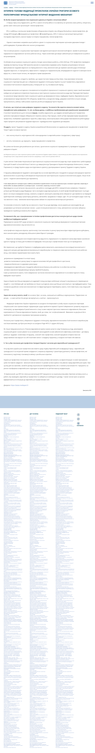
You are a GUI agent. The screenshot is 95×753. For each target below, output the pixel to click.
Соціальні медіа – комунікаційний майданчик (12, 688)
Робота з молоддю (7, 670)
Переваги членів (7, 599)
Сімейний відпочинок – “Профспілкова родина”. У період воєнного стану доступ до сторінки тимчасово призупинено (13, 682)
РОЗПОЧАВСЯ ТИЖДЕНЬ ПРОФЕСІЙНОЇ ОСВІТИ (12, 675)
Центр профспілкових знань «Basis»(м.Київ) (12, 730)
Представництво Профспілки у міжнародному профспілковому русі (12, 637)
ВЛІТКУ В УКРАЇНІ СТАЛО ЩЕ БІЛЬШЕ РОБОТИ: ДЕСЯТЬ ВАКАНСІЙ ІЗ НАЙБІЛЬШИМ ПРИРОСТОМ (13, 460)
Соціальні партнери (7, 689)
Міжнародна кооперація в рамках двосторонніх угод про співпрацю (12, 549)
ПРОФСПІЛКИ (6, 663)
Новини (11, 7)
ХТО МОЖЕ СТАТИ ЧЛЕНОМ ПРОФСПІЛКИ (11, 727)
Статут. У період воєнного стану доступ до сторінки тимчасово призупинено (11, 704)
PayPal (5, 428)
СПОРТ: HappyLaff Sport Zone (9, 697)
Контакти (5, 535)
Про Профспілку (7, 641)
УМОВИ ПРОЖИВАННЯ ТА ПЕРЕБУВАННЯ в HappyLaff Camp (11, 712)
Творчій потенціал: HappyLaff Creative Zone (12, 705)
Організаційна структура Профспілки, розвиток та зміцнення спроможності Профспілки (13, 582)
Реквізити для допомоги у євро (9, 667)
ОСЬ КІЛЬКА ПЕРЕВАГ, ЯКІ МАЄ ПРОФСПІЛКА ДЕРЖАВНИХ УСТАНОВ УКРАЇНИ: (12, 592)
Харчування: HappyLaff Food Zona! (10, 725)
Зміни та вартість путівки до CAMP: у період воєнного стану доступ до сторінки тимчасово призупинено (12, 504)
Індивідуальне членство (8, 511)
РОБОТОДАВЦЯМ (7, 673)
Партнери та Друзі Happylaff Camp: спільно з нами (13, 598)
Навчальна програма (8, 553)
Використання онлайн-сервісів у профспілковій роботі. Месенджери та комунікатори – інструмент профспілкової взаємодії (13, 450)
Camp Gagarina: (6, 423)
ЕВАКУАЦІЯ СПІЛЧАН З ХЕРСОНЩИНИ (10, 480)
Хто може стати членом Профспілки (10, 726)
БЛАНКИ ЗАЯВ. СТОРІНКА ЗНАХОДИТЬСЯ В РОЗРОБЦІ (11, 437)
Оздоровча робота (7, 576)
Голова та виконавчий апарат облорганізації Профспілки (12, 466)
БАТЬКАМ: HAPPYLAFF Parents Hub (10, 435)
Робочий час (6, 674)
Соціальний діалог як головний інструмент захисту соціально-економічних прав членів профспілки (13, 687)
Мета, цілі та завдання (8, 545)
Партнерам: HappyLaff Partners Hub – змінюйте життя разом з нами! (12, 597)
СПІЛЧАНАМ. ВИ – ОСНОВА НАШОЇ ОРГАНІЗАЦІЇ (12, 693)
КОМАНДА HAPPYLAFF (7, 529)
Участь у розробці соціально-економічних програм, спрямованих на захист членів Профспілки (11, 720)
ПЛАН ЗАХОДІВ (6, 614)
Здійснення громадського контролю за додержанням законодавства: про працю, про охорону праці (12, 498)
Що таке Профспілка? (8, 741)
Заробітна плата (7, 484)
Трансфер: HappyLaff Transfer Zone (10, 706)
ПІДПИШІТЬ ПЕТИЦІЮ (8, 609)
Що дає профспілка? (7, 740)
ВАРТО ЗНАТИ (6, 441)
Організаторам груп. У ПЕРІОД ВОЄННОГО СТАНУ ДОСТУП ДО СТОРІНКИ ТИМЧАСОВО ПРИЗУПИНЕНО (13, 579)
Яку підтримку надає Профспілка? (10, 747)
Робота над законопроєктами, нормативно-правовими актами (12, 672)
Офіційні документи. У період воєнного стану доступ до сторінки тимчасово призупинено (12, 595)
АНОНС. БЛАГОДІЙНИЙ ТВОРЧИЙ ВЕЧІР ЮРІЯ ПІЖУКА (12, 432)
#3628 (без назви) (7, 417)
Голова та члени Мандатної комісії (10, 467)
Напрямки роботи (7, 562)
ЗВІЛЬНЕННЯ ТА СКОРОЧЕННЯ (9, 495)
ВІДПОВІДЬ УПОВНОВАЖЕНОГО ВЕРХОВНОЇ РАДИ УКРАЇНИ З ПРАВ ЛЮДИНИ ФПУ (13, 456)
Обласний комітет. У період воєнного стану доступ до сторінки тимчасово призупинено (13, 572)
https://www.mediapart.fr (19, 385)
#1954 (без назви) (7, 419)
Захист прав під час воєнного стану (10, 485)
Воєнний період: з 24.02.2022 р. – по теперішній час (12, 462)
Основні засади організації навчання (10, 590)
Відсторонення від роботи (8, 458)
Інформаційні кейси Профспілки (9, 514)
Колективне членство (8, 524)
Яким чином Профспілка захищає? (10, 743)
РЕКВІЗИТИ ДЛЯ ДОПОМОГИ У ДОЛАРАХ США (12, 666)
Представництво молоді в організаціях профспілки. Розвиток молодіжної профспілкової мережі (13, 634)
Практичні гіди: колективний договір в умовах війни (12, 632)
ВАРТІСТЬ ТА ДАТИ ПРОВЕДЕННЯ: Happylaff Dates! (13, 440)
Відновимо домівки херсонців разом (10, 454)
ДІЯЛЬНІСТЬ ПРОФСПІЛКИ (8, 475)
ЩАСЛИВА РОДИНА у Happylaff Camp (10, 739)
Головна (6, 7)
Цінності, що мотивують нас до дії (10, 731)
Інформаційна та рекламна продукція (10, 513)
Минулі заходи (6, 547)
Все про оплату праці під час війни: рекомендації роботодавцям (13, 464)
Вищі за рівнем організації (9, 452)
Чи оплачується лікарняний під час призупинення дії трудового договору (13, 733)
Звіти (5, 496)
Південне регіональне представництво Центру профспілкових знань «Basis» (12, 601)
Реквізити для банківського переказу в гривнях (12, 665)
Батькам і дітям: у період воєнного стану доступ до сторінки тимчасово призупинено (12, 433)
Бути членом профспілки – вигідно (10, 438)
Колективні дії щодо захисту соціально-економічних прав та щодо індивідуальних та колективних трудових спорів (12, 526)
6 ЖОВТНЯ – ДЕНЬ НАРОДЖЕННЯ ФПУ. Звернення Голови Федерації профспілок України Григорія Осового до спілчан (13, 421)
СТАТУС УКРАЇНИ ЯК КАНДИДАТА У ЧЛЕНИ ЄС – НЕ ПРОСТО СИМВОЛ (13, 702)
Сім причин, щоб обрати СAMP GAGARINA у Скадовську (11, 680)
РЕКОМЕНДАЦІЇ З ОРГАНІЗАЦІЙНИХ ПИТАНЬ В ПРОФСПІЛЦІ (12, 669)
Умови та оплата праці (8, 713)
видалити (5, 446)
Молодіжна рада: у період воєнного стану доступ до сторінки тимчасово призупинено (13, 552)
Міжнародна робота (7, 550)
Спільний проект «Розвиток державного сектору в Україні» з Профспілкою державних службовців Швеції (13, 695)
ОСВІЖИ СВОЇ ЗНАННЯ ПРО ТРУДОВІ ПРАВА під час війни (13, 589)
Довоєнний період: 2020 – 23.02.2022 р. (11, 476)
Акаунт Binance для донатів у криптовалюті (12, 430)
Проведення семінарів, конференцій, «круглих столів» (12, 642)
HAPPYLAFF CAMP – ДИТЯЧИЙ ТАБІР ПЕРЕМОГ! (12, 425)
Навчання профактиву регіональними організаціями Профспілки (11, 556)
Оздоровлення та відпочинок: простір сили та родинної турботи (12, 575)
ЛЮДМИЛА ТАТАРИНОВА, (8, 543)
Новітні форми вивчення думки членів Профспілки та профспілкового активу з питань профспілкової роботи (13, 570)
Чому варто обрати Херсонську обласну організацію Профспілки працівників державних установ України (12, 737)
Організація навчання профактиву (10, 586)
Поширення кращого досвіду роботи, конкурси (12, 629)
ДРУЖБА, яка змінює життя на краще (10, 479)
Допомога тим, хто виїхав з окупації (10, 477)
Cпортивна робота (7, 424)
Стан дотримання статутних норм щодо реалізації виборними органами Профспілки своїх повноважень (13, 699)
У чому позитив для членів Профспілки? (11, 708)
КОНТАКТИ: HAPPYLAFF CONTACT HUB (10, 537)
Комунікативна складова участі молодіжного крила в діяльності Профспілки (12, 531)
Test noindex (6, 429)
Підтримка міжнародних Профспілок (10, 610)
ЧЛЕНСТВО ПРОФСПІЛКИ (8, 735)
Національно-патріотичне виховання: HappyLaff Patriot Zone (12, 564)
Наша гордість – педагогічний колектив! (11, 565)
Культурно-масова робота (8, 542)
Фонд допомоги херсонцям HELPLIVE (10, 724)
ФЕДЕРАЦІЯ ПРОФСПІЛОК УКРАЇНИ (10, 722)
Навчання (5, 554)
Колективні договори (7, 528)
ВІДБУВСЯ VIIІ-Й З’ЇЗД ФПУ (8, 453)
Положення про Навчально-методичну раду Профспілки (12, 625)
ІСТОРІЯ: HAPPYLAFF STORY (8, 520)
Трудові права (6, 707)
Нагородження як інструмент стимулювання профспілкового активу (12, 558)
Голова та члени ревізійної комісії (10, 468)
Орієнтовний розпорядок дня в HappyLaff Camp (12, 587)
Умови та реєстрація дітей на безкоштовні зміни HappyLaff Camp (13, 715)
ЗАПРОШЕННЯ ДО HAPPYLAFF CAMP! (10, 483)
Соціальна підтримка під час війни (10, 684)
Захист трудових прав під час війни (10, 486)
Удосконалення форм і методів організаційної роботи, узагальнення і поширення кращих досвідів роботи (12, 709)
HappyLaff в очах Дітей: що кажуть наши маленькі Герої (13, 427)
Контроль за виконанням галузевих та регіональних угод (11, 539)
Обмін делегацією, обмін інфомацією (10, 574)
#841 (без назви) (7, 418)
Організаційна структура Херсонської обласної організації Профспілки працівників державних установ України (12, 584)
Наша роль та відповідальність (9, 566)
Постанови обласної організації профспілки (12, 626)
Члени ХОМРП (6, 734)
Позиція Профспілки (7, 622)
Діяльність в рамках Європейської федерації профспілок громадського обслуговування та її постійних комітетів (12, 471)
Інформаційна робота (8, 512)
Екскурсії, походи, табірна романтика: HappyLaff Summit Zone (12, 482)
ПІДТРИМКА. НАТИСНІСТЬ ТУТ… (9, 613)
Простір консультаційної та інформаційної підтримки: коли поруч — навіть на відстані (12, 654)
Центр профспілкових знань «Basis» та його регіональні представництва (12, 729)
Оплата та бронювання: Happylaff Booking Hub (12, 577)
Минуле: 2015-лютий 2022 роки (9, 546)
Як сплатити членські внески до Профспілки (12, 742)
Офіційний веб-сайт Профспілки (9, 593)
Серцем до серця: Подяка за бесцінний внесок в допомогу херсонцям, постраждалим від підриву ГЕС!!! (12, 677)
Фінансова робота (7, 723)
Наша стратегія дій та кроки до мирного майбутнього (11, 568)
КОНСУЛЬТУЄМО (7, 533)
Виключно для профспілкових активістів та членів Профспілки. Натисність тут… (13, 448)
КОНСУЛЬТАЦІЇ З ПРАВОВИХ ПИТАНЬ (10, 532)
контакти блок (6, 536)
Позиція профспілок (7, 623)
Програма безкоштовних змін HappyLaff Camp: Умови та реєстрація (12, 644)
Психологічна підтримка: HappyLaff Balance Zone (13, 664)
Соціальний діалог (7, 685)
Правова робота (7, 630)
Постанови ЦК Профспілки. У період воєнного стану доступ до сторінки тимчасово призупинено (13, 628)
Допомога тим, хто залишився (9, 478)
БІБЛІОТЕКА (6, 436)
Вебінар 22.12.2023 (7, 442)
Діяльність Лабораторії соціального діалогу (12, 474)
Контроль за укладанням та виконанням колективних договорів (11, 541)
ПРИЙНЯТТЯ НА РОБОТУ (8, 640)
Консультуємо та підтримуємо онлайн (11, 534)
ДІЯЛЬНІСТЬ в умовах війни (9, 473)
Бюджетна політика (7, 439)
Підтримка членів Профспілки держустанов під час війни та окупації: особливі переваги (13, 612)
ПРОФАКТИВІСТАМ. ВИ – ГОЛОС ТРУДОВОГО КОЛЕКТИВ (12, 656)
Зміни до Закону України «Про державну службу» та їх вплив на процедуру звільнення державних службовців (13, 501)
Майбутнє (5, 544)
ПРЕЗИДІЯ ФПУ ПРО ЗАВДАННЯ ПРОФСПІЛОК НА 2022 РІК (12, 639)
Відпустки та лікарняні (8, 457)
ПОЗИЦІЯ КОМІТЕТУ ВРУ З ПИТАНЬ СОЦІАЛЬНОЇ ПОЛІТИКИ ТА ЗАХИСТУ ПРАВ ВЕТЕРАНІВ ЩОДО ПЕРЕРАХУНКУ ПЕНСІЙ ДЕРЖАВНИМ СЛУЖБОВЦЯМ (13, 620)
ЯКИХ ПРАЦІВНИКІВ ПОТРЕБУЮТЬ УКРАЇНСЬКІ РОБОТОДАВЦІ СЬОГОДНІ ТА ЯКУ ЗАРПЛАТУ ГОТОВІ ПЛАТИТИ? (13, 745)
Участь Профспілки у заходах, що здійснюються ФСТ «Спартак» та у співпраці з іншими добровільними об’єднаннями (12, 717)
